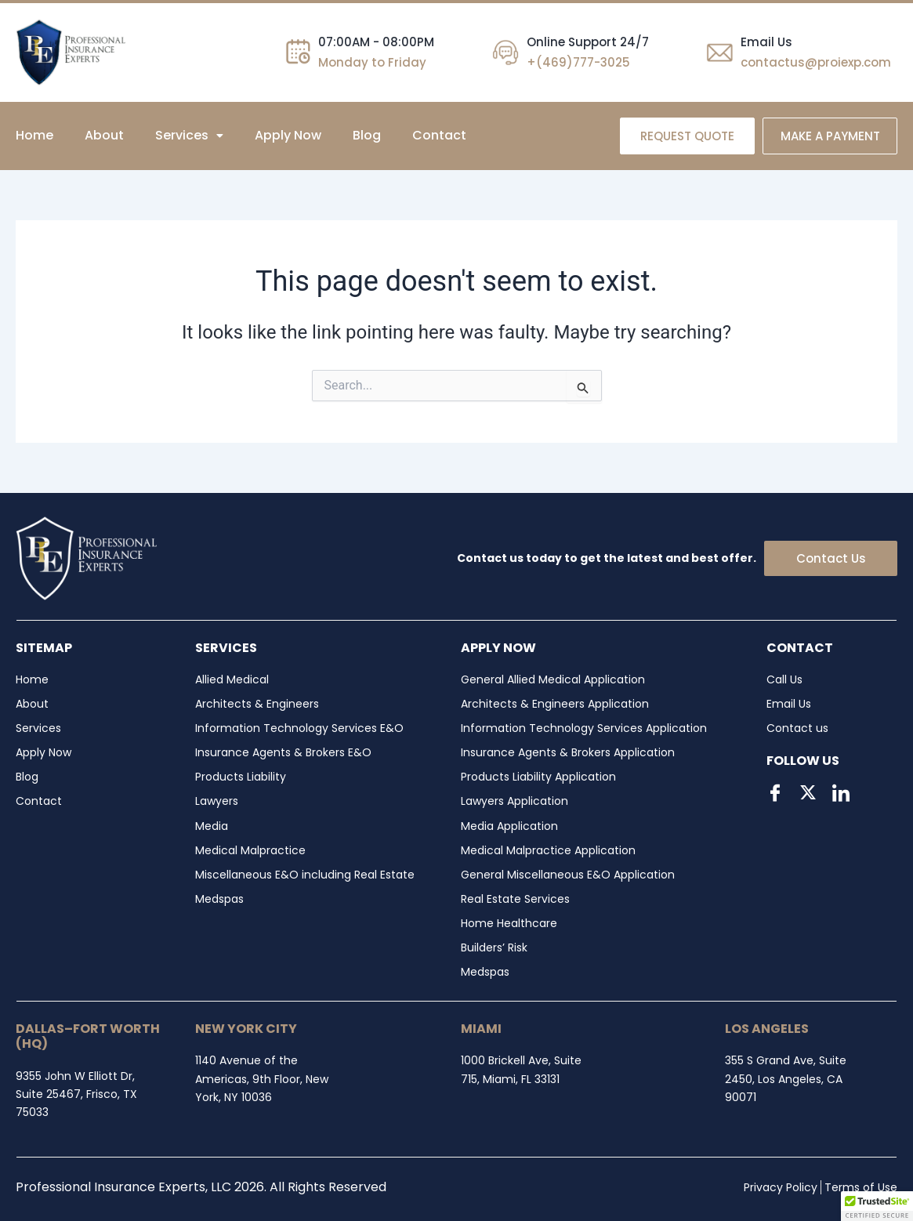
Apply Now (288, 135)
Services (189, 135)
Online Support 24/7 (588, 42)
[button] (189, 136)
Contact (439, 135)
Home (34, 135)
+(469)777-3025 (578, 62)
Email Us (766, 42)
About (104, 135)
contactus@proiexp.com (816, 62)
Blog (367, 135)
